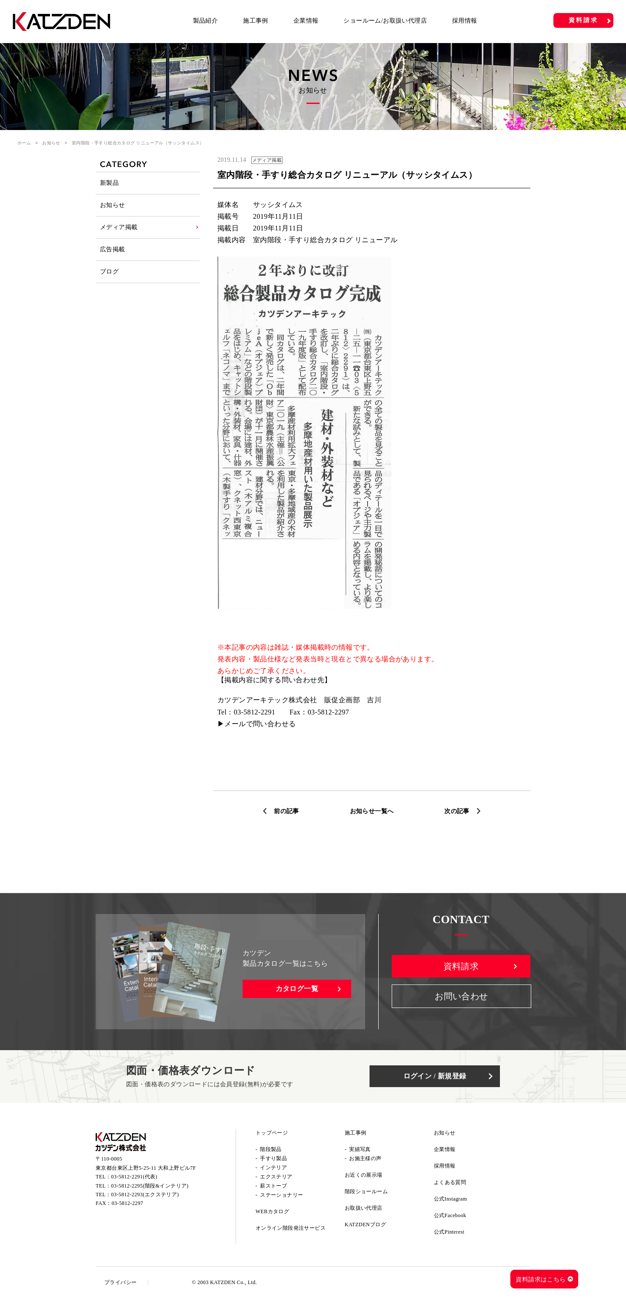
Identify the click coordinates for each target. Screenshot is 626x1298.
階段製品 (271, 1149)
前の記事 (286, 811)
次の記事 (457, 811)
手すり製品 (273, 1158)
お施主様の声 (365, 1158)
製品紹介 (205, 20)
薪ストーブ (273, 1186)
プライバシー (120, 1282)
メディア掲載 (118, 227)
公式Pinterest (449, 1232)
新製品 (109, 183)
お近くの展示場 (364, 1175)
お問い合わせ (461, 996)
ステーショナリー (281, 1195)
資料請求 (583, 20)
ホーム (24, 142)
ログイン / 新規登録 (434, 1076)
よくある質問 (450, 1182)
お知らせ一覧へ (372, 811)
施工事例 (255, 20)
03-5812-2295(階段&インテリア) (150, 1186)
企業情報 (306, 20)
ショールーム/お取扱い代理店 (385, 20)
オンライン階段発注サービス (291, 1228)
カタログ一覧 (297, 988)
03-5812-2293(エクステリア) (145, 1194)
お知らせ (51, 142)
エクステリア (276, 1177)
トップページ (272, 1133)
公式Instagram (450, 1199)
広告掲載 (112, 249)
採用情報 (464, 20)
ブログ (109, 271)
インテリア (273, 1168)
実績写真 (360, 1149)
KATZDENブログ (365, 1224)
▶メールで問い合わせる (256, 723)
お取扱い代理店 (364, 1208)
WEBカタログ (272, 1211)
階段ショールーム (366, 1191)
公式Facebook (450, 1215)
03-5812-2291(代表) (134, 1177)
